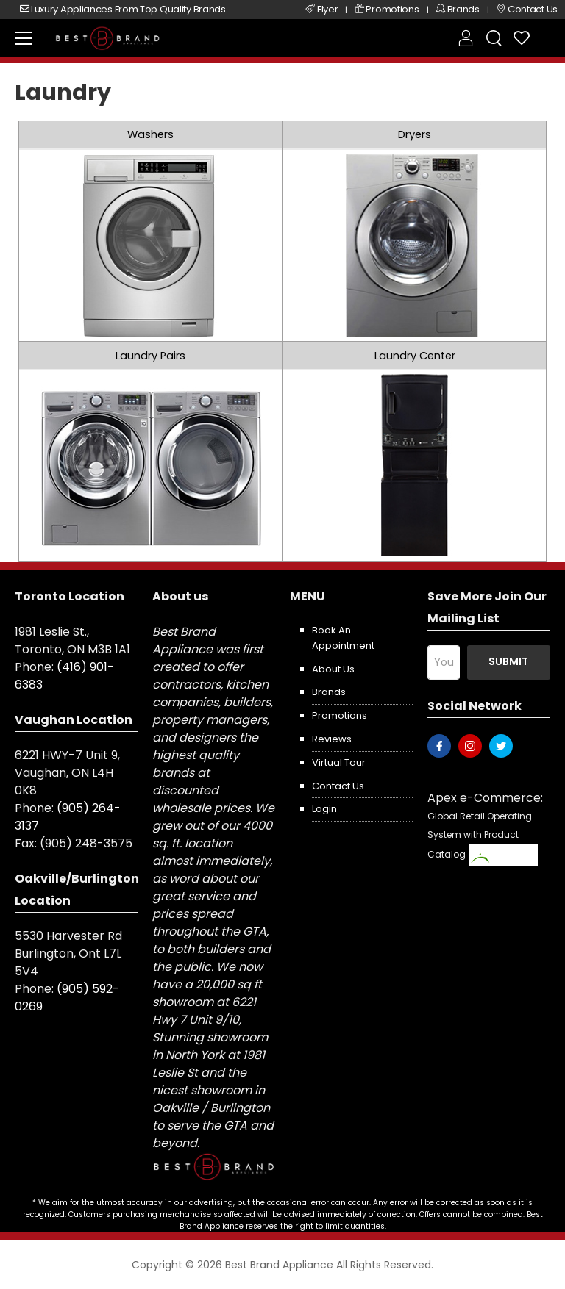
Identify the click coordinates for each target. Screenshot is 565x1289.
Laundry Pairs (150, 356)
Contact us (338, 786)
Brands (329, 692)
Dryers (414, 134)
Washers (150, 134)
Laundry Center (414, 356)
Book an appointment (343, 638)
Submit (508, 661)
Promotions (339, 715)
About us (333, 669)
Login (324, 809)
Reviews (332, 739)
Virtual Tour (339, 762)
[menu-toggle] (23, 38)
